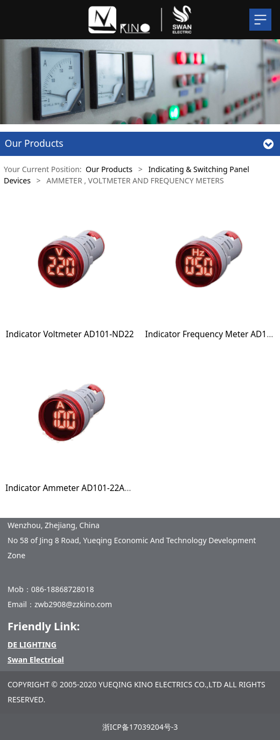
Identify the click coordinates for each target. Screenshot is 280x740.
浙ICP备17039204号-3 (140, 727)
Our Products (109, 169)
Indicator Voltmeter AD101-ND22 (70, 334)
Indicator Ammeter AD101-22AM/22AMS (83, 488)
